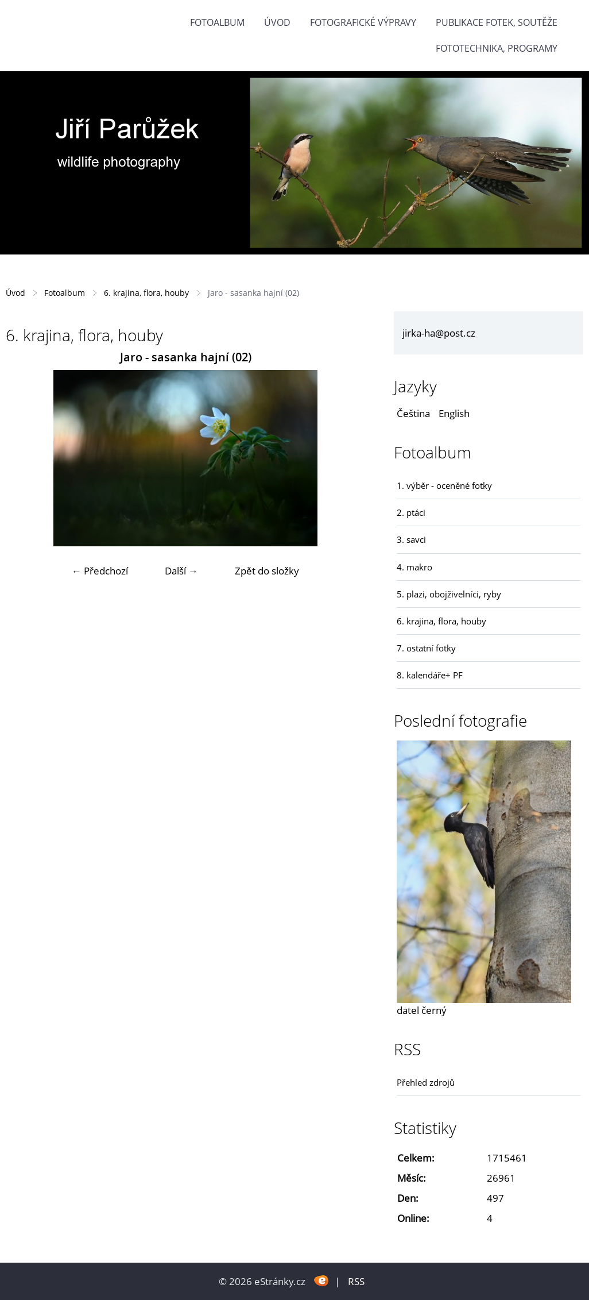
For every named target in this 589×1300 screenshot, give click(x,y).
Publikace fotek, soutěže (496, 22)
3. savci (411, 539)
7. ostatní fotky (426, 648)
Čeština (413, 413)
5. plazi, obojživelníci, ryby (449, 594)
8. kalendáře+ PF (430, 675)
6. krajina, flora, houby (146, 292)
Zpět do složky (267, 570)
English (454, 413)
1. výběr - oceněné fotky (444, 485)
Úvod (277, 22)
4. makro (414, 567)
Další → (181, 570)
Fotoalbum (217, 22)
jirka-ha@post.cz (438, 333)
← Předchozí (100, 570)
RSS (356, 1281)
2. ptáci (411, 512)
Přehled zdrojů (426, 1082)
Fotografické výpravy (363, 22)
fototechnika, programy (496, 48)
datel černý (422, 1010)
